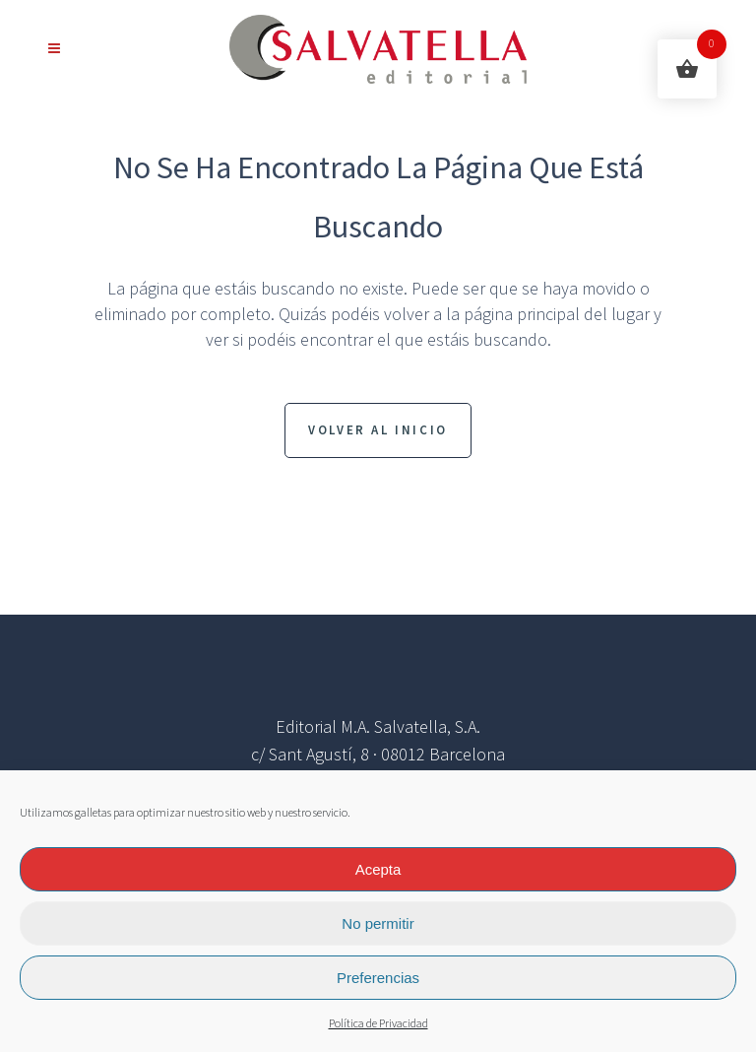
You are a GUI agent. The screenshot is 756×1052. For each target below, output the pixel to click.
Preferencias (378, 977)
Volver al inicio (378, 430)
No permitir (377, 923)
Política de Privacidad (378, 1024)
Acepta (378, 869)
